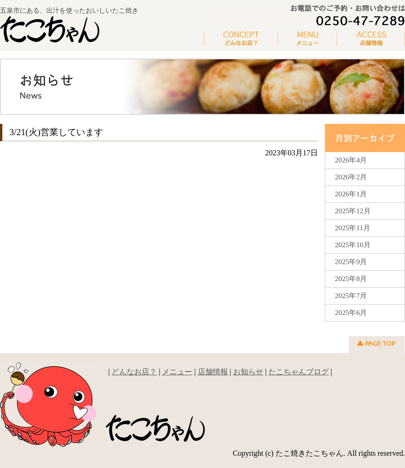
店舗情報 (213, 372)
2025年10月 (353, 245)
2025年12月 (353, 211)
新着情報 (371, 39)
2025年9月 (351, 262)
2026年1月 (351, 194)
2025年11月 (352, 228)
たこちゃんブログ (298, 372)
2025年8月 (351, 278)
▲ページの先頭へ (376, 344)
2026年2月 (351, 177)
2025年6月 (351, 312)
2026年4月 (351, 160)
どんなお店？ (241, 39)
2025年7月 (351, 295)
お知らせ (248, 372)
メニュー (307, 39)
